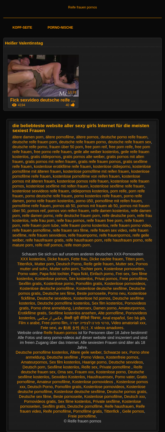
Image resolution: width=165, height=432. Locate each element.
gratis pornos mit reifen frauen (50, 161)
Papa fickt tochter (54, 274)
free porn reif (96, 147)
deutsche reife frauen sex (129, 142)
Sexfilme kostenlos (63, 367)
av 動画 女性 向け (73, 328)
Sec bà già (136, 318)
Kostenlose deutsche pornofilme (47, 288)
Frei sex (122, 274)
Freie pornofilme (133, 278)
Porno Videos (92, 357)
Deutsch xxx (134, 396)
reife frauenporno (82, 235)
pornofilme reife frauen (31, 206)
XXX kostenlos (32, 259)
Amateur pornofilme (53, 382)
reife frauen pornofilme (31, 230)
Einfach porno (101, 274)
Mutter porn (44, 264)
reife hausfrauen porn (84, 240)
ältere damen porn (27, 137)
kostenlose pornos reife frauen (82, 181)
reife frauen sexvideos (47, 235)
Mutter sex (125, 264)
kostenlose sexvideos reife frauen (40, 191)
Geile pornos (133, 411)
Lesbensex (82, 308)
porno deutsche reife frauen (48, 196)
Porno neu (117, 293)
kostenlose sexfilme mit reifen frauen (57, 186)
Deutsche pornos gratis (126, 391)
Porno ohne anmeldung (51, 308)
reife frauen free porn (104, 220)
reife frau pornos (70, 220)
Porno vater (27, 274)
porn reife (118, 191)
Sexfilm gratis (30, 283)
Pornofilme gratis (87, 411)
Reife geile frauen (99, 264)
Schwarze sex (115, 352)
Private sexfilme (106, 401)
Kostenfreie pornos (122, 357)
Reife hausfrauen (119, 406)
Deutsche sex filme (59, 293)
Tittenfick (25, 264)
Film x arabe (29, 323)
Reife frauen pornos (82, 7)
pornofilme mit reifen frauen (118, 201)
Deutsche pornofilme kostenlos (63, 303)
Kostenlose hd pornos (91, 298)
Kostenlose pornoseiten (124, 269)
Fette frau (79, 259)
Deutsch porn (34, 367)
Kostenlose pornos (51, 278)
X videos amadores (107, 328)
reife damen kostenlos (110, 210)
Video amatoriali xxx (128, 323)
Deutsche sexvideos (54, 298)
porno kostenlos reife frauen (98, 196)
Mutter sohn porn (64, 269)
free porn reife (121, 147)
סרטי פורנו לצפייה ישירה (89, 323)
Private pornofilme (115, 367)
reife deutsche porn (118, 215)
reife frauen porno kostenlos (84, 225)
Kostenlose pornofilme (103, 396)
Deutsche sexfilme (63, 357)
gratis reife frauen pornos (99, 161)
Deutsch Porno (69, 264)
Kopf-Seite (22, 27)
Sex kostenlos (81, 278)
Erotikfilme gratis (32, 313)
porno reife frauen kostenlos (50, 201)
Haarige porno (94, 362)
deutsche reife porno (29, 147)
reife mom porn (77, 245)
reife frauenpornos (115, 235)
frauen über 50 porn (66, 147)
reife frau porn (42, 220)
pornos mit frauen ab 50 (97, 206)
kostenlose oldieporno (111, 166)
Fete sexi (48, 328)
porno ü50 (84, 201)
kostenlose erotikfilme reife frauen (62, 166)
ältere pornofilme (60, 137)
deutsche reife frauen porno (82, 142)
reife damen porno (37, 215)
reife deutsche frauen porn (77, 215)
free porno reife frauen (53, 152)
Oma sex (65, 372)
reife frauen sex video (108, 230)
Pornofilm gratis (89, 283)
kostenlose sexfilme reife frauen (117, 186)
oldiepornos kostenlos (89, 191)
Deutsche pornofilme (84, 406)
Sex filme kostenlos (74, 401)
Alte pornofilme (110, 313)
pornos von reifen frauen (68, 210)
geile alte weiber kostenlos (96, 152)
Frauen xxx (84, 372)
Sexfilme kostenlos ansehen (72, 313)
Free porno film (54, 323)
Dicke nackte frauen (106, 259)
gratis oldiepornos (46, 156)
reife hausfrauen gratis (45, 240)
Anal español (114, 318)
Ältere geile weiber (85, 352)
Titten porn (134, 259)
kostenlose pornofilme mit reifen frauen (96, 171)
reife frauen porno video (130, 225)
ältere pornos (87, 137)
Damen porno (105, 308)
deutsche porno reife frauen (124, 137)
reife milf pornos (49, 245)
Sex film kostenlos (107, 303)
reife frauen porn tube (40, 225)
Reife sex (89, 367)
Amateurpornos (132, 308)
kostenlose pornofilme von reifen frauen (86, 176)
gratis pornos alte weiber (84, 156)
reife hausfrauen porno (123, 240)
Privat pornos (106, 278)
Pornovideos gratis (40, 401)
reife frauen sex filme (70, 230)
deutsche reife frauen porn (34, 142)
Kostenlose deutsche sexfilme (101, 288)
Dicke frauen (58, 259)
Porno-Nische (60, 27)
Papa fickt (79, 274)
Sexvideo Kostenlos (68, 377)
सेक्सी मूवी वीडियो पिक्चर (82, 318)
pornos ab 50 (64, 206)
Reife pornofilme (57, 411)
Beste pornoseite (91, 293)
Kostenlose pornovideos (124, 283)
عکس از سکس (49, 318)
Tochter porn (91, 269)
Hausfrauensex (100, 377)
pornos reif (37, 210)
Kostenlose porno (58, 283)
